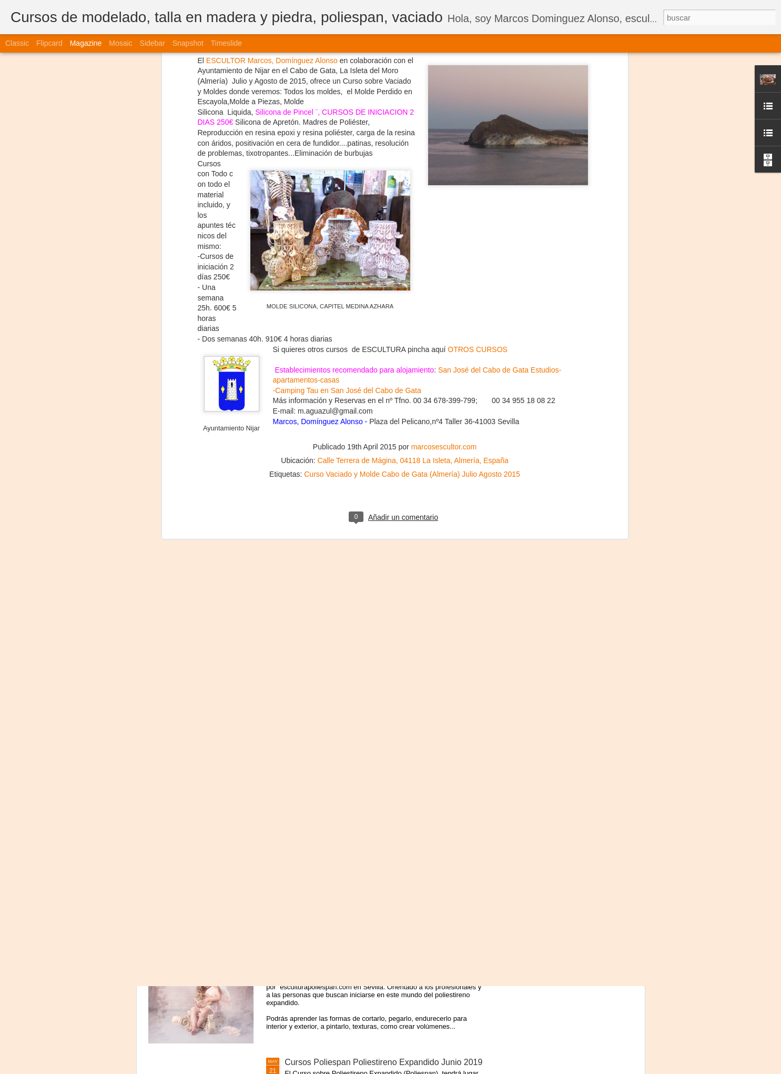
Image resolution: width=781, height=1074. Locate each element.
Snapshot (188, 43)
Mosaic (120, 43)
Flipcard (49, 43)
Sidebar (152, 43)
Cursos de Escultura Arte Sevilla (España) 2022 (373, 584)
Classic (17, 43)
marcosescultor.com (443, 142)
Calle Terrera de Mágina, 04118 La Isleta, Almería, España (413, 156)
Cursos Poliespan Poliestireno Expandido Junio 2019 (383, 1062)
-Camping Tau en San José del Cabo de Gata (347, 86)
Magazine (86, 43)
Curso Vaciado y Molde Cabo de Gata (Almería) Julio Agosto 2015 (412, 169)
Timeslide (226, 43)
